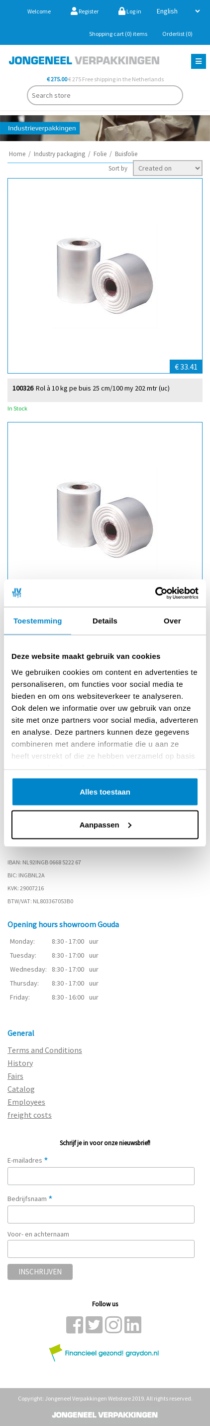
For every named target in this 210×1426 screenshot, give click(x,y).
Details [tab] (105, 620)
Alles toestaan (105, 792)
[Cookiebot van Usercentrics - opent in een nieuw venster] (155, 593)
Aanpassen (105, 824)
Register (85, 11)
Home (17, 154)
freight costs (29, 1115)
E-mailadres (27, 1160)
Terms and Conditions (44, 1050)
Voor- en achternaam (38, 1233)
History (20, 1063)
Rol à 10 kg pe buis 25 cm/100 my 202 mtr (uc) (103, 388)
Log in (129, 11)
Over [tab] (172, 620)
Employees (26, 1102)
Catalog (21, 1089)
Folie (100, 154)
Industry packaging (59, 154)
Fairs (15, 1076)
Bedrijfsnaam (30, 1198)
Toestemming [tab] (37, 620)
